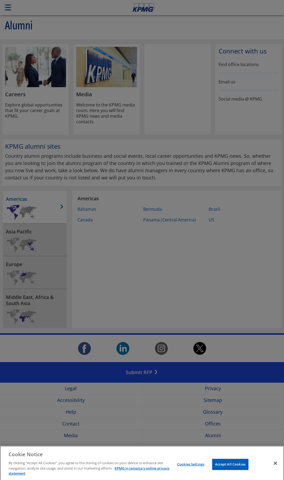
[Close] (275, 467)
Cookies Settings (190, 467)
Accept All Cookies (230, 467)
